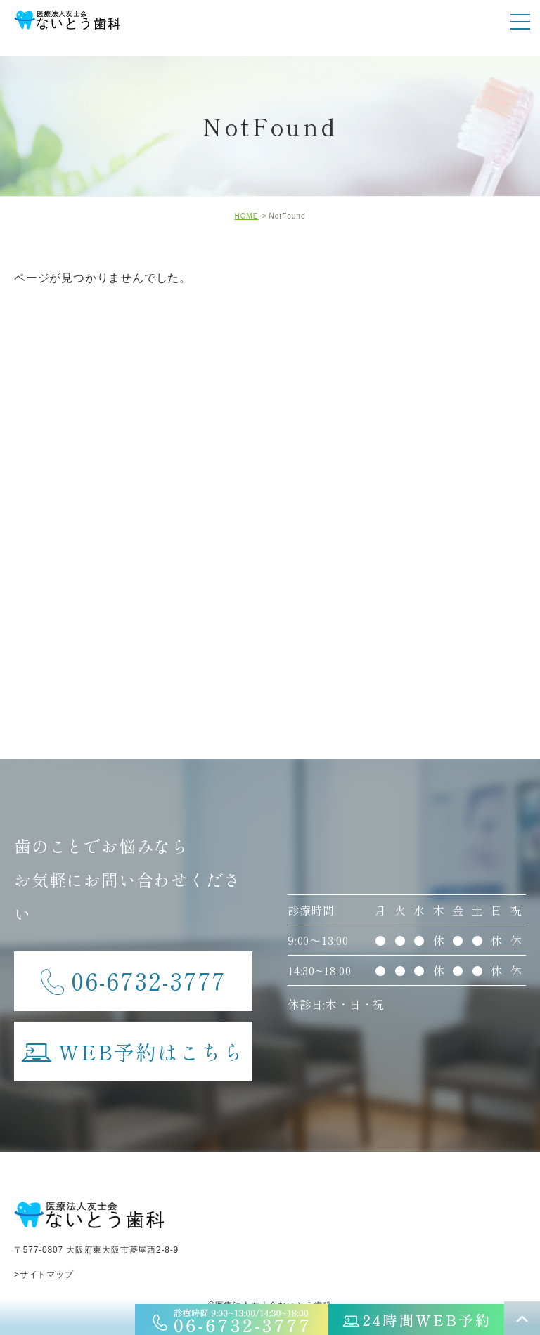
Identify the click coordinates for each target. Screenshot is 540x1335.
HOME (246, 216)
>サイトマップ (44, 1274)
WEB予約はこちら (133, 1044)
